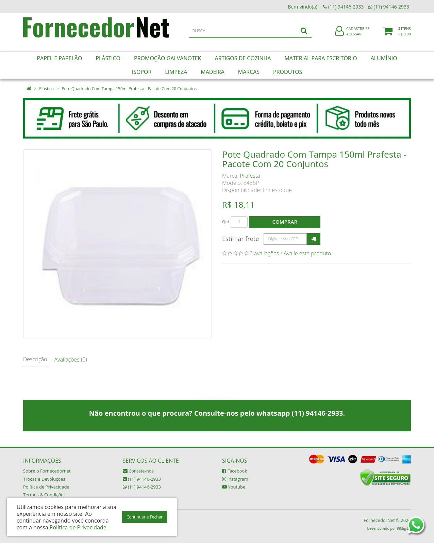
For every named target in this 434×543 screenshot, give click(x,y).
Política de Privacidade (46, 487)
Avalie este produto (307, 253)
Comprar (284, 221)
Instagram (235, 479)
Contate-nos (138, 471)
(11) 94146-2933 (142, 479)
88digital (404, 528)
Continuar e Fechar (145, 517)
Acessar (354, 38)
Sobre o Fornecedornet (47, 471)
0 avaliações (264, 253)
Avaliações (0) (70, 359)
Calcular (313, 239)
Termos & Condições (44, 495)
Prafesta (250, 175)
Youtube (233, 487)
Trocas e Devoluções (44, 479)
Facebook (234, 471)
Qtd (225, 222)
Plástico (46, 89)
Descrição (35, 359)
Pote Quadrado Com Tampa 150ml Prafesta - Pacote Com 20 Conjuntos (129, 89)
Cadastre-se (357, 33)
